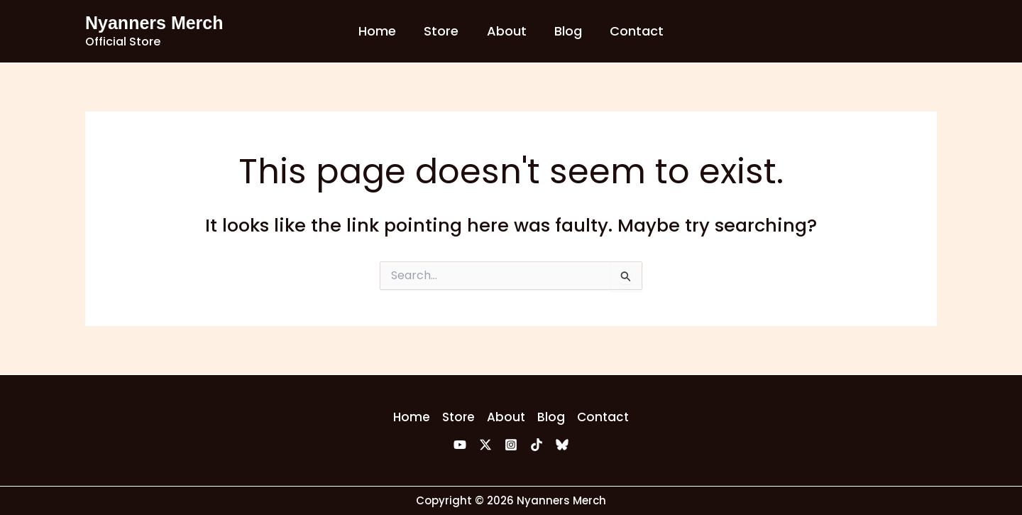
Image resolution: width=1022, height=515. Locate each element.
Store (444, 31)
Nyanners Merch (154, 23)
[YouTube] (460, 444)
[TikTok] (536, 444)
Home (382, 31)
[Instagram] (511, 444)
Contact (632, 31)
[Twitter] (485, 444)
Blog (566, 31)
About (507, 31)
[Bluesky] (562, 444)
